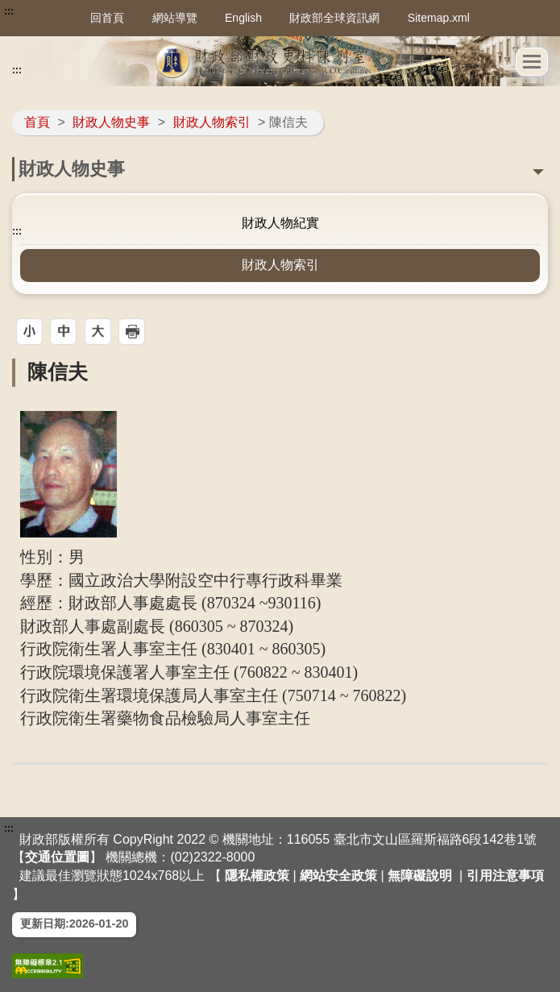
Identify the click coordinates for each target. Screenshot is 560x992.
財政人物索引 (212, 122)
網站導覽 (174, 17)
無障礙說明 (420, 875)
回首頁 (107, 17)
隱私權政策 (257, 875)
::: (9, 11)
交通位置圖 (57, 857)
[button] (532, 61)
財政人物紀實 (280, 223)
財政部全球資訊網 (334, 17)
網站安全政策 (338, 875)
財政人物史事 (111, 122)
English (243, 17)
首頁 (37, 122)
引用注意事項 (505, 875)
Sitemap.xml (439, 17)
